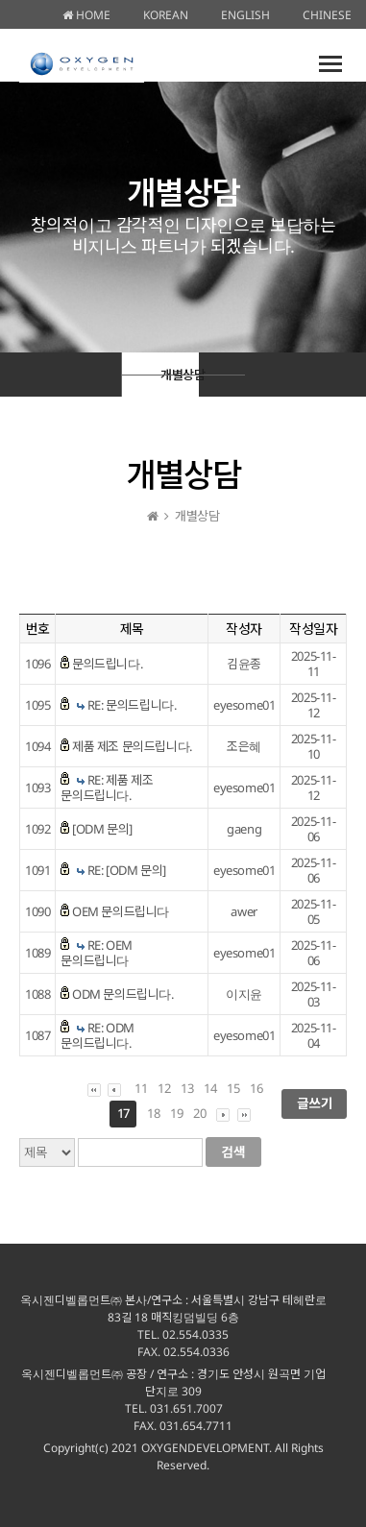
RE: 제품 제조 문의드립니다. (107, 787)
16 (256, 1088)
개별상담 (179, 374)
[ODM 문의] (102, 828)
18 (153, 1113)
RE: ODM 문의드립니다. (97, 1035)
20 (199, 1113)
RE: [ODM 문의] (126, 870)
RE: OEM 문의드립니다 (97, 952)
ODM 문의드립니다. (123, 994)
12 (164, 1088)
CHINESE (327, 15)
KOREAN (165, 15)
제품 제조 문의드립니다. (132, 746)
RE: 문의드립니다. (132, 705)
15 (233, 1088)
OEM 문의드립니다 (120, 911)
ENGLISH (245, 15)
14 (210, 1088)
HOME (86, 15)
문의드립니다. (107, 663)
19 (176, 1113)
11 (140, 1088)
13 (187, 1088)
